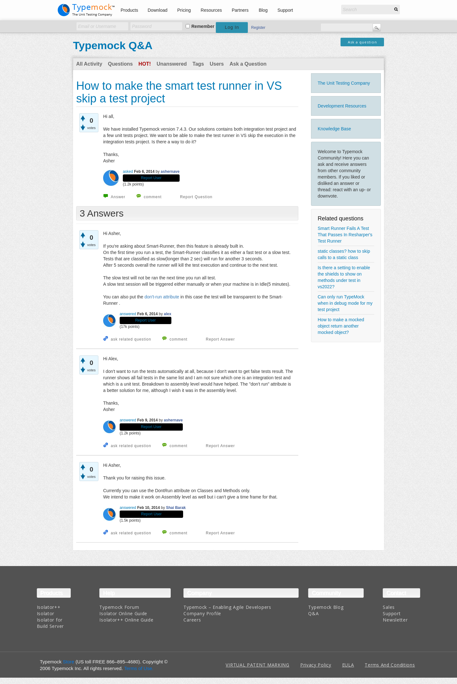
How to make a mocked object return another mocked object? (341, 326)
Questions (120, 64)
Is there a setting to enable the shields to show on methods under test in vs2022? (344, 277)
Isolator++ (49, 607)
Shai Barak (176, 507)
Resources (211, 10)
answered (128, 314)
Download (157, 10)
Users (217, 64)
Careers (192, 620)
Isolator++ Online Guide (126, 620)
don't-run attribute (161, 296)
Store (68, 661)
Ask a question (362, 42)
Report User (151, 178)
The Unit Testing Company (344, 83)
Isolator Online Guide (123, 613)
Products (129, 10)
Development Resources (342, 105)
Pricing (184, 10)
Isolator (46, 613)
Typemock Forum (119, 607)
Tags (198, 64)
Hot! (144, 64)
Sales (389, 607)
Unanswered (171, 64)
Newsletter (395, 620)
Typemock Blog (325, 607)
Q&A (313, 613)
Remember (202, 26)
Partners (240, 10)
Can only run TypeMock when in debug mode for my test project (345, 303)
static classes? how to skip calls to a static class (344, 254)
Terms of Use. (139, 668)
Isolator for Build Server (50, 623)
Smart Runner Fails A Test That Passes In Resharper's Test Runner (345, 235)
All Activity (89, 64)
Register (258, 27)
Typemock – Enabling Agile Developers (227, 607)
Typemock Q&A (113, 45)
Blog (263, 10)
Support (285, 10)
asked (128, 171)
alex (167, 314)
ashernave (170, 171)
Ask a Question (247, 64)
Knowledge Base (334, 128)
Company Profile (202, 613)
